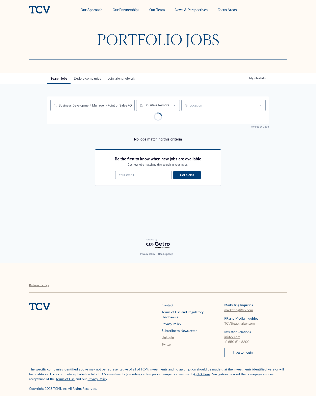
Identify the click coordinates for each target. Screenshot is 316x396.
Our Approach (91, 10)
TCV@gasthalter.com (239, 323)
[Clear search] (129, 105)
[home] (39, 10)
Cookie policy (165, 254)
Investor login (243, 352)
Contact (168, 305)
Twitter (167, 344)
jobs (58, 78)
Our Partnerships (126, 10)
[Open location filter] (260, 105)
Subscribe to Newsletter (179, 331)
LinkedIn (168, 337)
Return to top (39, 285)
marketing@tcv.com (238, 310)
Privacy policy (147, 254)
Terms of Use (65, 379)
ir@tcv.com (232, 337)
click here (203, 374)
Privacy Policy (171, 324)
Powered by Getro (259, 126)
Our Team (157, 10)
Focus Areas (227, 10)
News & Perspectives (191, 10)
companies (87, 78)
